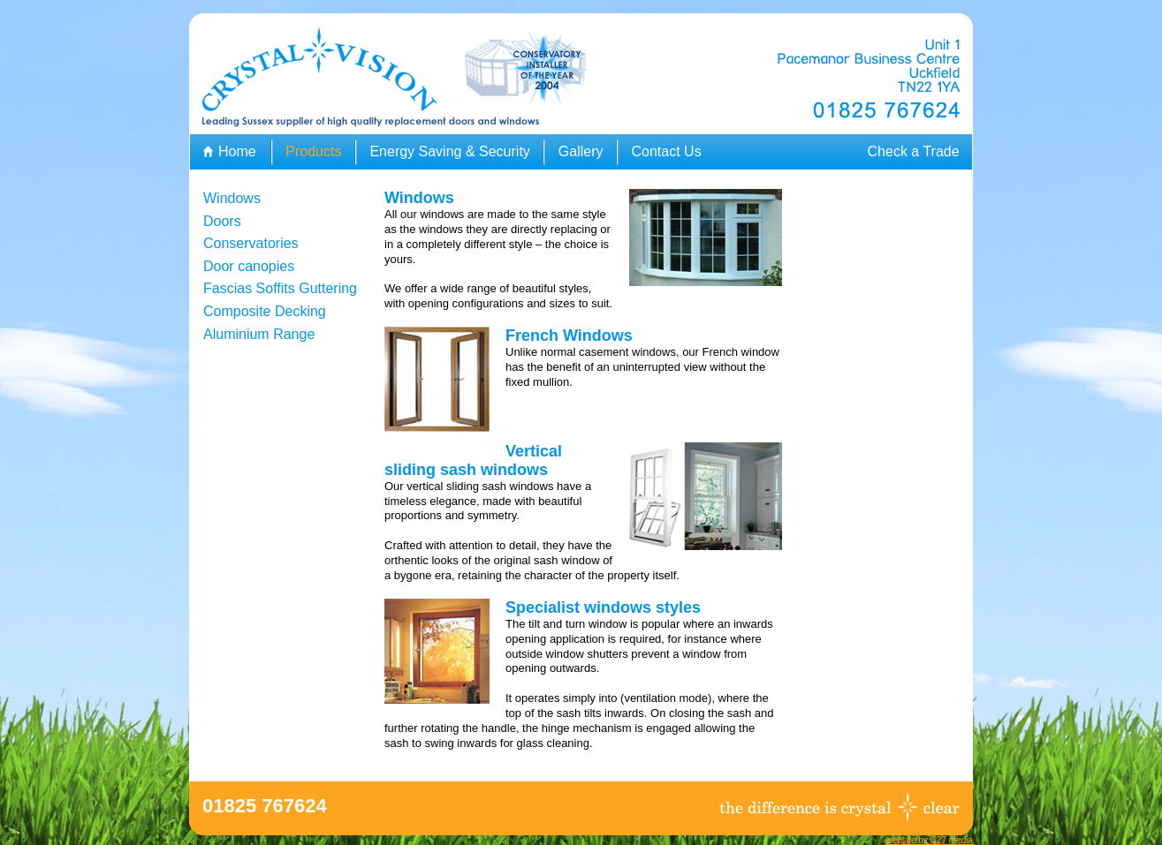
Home (237, 151)
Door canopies (248, 266)
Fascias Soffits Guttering (280, 288)
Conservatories (251, 243)
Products (313, 151)
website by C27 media (929, 840)
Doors (222, 221)
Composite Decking (264, 311)
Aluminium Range (259, 334)
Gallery (581, 151)
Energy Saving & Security (449, 151)
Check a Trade (914, 151)
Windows (232, 198)
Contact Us (666, 151)
